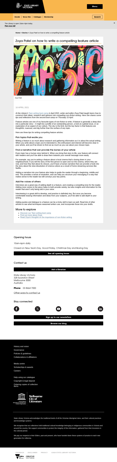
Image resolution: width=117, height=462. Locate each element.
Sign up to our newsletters (58, 317)
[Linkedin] (100, 309)
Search (97, 17)
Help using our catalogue (24, 377)
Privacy (44, 452)
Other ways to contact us (27, 292)
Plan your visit (10, 26)
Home (18, 33)
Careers (17, 371)
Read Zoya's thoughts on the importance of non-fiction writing (46, 217)
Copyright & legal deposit (24, 381)
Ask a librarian (58, 269)
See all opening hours (58, 253)
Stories (25, 33)
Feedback (20, 452)
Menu (94, 6)
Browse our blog (59, 323)
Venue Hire (27, 17)
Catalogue (37, 17)
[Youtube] (58, 309)
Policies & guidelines (22, 354)
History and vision (21, 346)
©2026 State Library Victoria (63, 452)
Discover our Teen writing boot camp (35, 213)
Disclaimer (32, 452)
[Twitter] (37, 309)
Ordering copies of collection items (26, 385)
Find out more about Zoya (31, 215)
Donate (17, 17)
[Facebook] (16, 309)
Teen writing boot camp (38, 113)
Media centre (19, 364)
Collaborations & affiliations (25, 357)
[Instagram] (79, 309)
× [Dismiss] (114, 23)
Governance (19, 350)
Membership (48, 17)
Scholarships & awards (23, 367)
